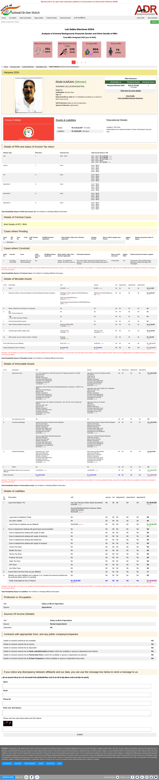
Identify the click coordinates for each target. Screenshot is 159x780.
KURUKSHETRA (28, 67)
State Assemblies (25, 18)
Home (4, 18)
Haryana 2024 (15, 67)
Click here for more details (131, 91)
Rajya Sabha (38, 18)
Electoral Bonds (65, 18)
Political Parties (51, 18)
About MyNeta (152, 18)
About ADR (140, 18)
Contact (41, 763)
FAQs (59, 763)
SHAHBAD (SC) (41, 67)
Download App (109, 777)
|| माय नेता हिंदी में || (79, 18)
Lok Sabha (12, 18)
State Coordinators (30, 763)
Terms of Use (50, 763)
